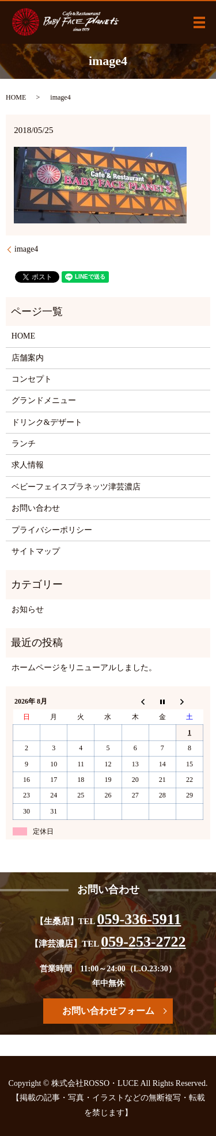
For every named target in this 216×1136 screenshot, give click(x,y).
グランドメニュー (44, 400)
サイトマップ (36, 551)
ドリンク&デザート (47, 422)
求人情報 (28, 465)
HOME (16, 97)
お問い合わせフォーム (108, 1011)
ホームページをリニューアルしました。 (84, 667)
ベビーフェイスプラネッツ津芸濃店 (76, 486)
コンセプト (32, 379)
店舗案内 (28, 358)
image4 (26, 249)
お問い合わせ (36, 508)
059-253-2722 (143, 941)
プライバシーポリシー (52, 530)
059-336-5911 (139, 919)
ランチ (24, 443)
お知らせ (28, 609)
